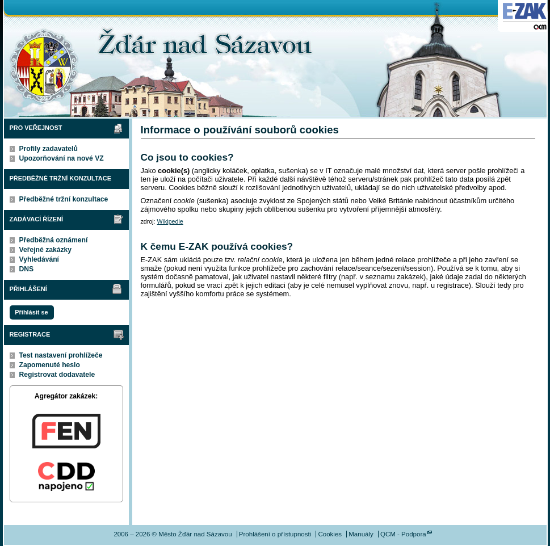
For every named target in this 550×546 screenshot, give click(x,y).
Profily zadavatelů (48, 149)
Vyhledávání (39, 259)
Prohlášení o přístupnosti (275, 534)
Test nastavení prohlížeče (61, 355)
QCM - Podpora (403, 534)
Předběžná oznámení (53, 240)
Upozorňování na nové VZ (61, 158)
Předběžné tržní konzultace (63, 199)
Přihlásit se (31, 312)
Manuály (361, 534)
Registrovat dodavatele (57, 375)
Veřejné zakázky (45, 250)
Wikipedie (170, 221)
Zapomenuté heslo (49, 365)
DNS (26, 269)
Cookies (330, 534)
